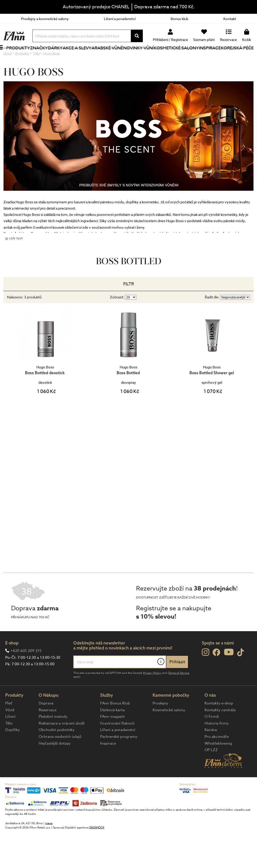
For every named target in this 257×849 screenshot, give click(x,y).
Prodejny (160, 720)
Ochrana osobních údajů (60, 753)
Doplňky (12, 746)
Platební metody (53, 733)
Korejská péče (232, 56)
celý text (16, 254)
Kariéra (211, 746)
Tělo (9, 740)
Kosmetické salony (169, 56)
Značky (44, 56)
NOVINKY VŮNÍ (135, 56)
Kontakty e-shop (219, 720)
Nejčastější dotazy (55, 760)
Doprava (46, 720)
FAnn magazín (112, 733)
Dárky (60, 56)
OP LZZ (211, 766)
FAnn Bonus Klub (115, 720)
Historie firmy (217, 740)
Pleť (8, 720)
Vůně (9, 727)
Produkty (15, 59)
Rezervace (47, 727)
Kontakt (229, 18)
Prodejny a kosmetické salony (45, 18)
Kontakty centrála (220, 727)
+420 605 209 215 (25, 667)
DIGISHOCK (96, 844)
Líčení (10, 733)
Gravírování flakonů (117, 740)
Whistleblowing (218, 760)
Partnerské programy (118, 753)
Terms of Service (178, 690)
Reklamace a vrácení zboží (62, 740)
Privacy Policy (152, 690)
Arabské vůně (104, 56)
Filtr (128, 301)
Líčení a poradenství (120, 18)
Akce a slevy (74, 56)
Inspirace (210, 56)
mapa (48, 840)
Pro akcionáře (217, 753)
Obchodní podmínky (57, 746)
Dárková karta (112, 727)
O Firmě (212, 733)
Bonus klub (179, 18)
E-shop (12, 659)
